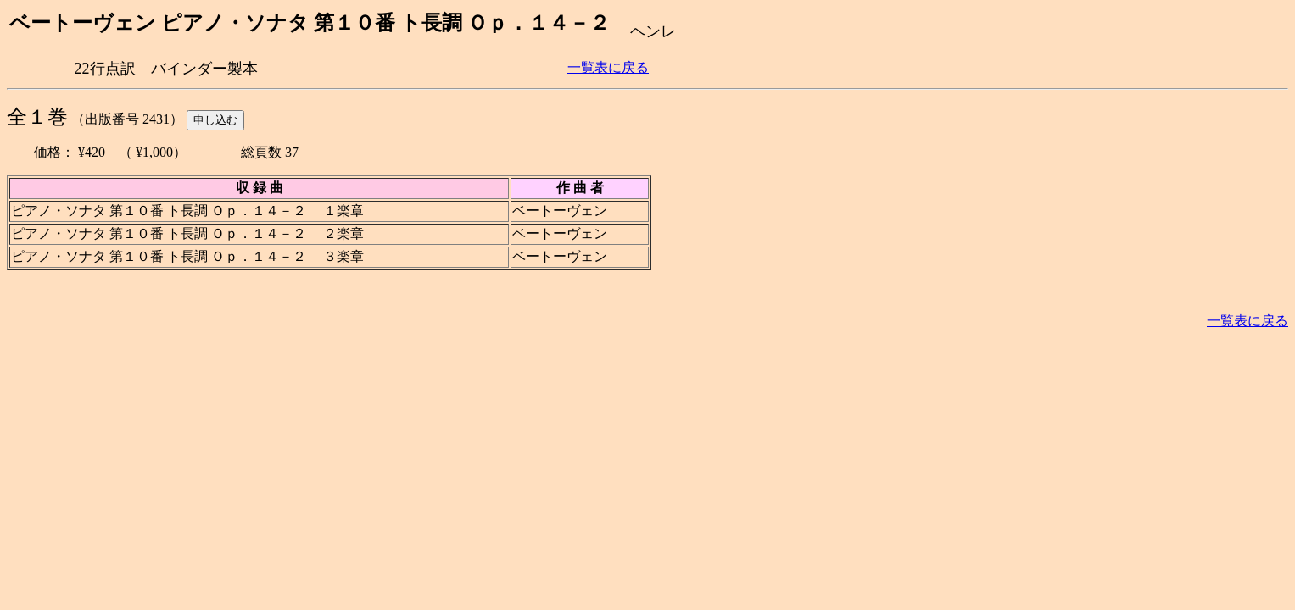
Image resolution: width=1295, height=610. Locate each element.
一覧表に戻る (608, 67)
